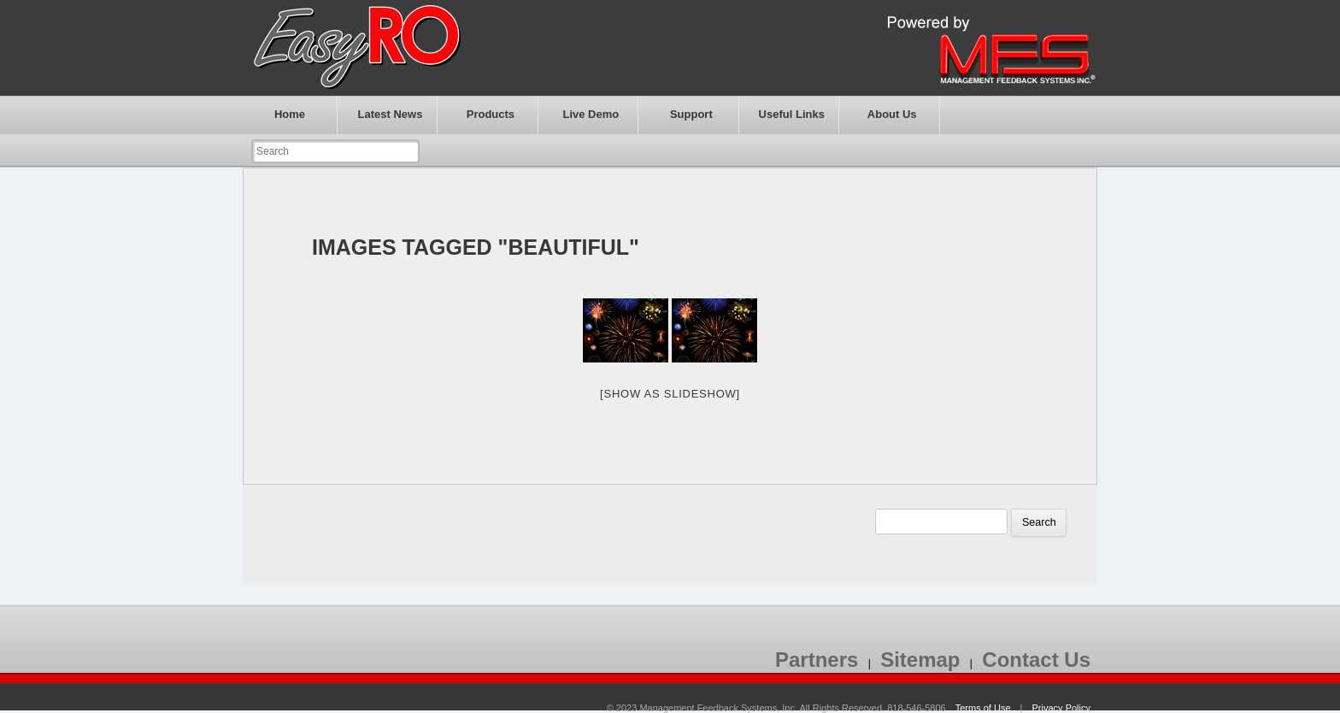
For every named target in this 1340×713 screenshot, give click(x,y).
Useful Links (792, 114)
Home (289, 114)
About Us (892, 114)
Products (490, 114)
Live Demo (590, 114)
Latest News (390, 114)
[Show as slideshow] (670, 393)
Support (691, 114)
